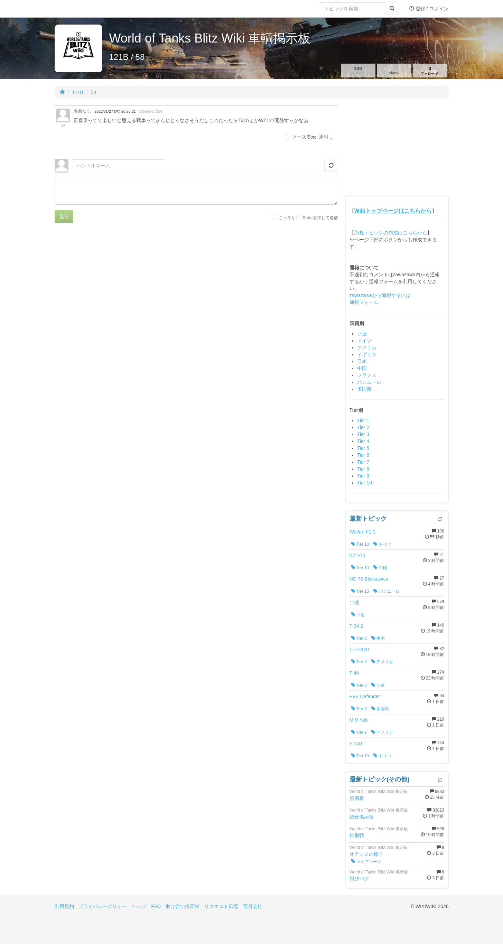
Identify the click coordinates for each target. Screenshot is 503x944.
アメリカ (366, 347)
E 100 (356, 743)
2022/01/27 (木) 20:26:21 (115, 111)
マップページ (366, 861)
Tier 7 (363, 462)
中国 (362, 368)
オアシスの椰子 (366, 854)
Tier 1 (363, 420)
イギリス (366, 354)
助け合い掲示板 (182, 906)
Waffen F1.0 (362, 532)
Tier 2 (363, 427)
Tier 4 (363, 441)
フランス (366, 375)
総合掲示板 (362, 817)
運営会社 (252, 906)
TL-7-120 (359, 649)
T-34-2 (356, 626)
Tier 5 (363, 448)
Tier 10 (364, 482)
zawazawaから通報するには (380, 295)
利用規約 (64, 906)
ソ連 (362, 333)
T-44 (354, 673)
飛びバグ (359, 878)
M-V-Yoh (359, 720)
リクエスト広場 (221, 906)
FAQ (156, 906)
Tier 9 (363, 476)
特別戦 (357, 835)
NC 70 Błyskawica (369, 579)
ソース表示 (300, 137)
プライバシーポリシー (102, 906)
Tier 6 (363, 455)
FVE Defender (365, 696)
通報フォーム (364, 302)
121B (77, 92)
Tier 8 (363, 469)
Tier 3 (363, 434)
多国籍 (364, 389)
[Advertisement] (397, 148)
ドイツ (364, 340)
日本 (362, 361)
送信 (64, 216)
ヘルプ (139, 906)
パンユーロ (369, 382)
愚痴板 (357, 798)
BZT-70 (357, 555)
